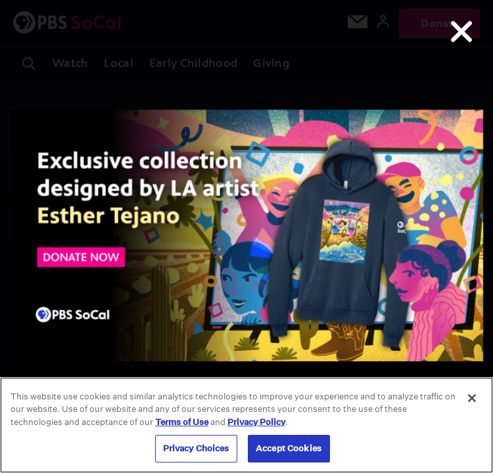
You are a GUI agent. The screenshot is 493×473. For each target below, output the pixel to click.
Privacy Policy (256, 422)
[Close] (472, 398)
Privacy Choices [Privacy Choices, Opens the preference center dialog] (196, 448)
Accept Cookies (288, 448)
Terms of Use (181, 422)
